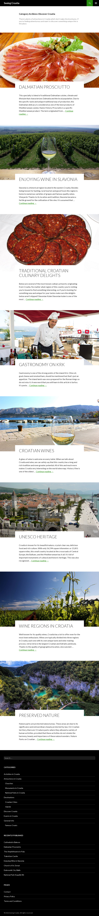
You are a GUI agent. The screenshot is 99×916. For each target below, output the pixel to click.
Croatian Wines (36, 450)
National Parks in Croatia (15, 793)
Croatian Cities (11, 802)
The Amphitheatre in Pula (14, 851)
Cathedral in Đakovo (12, 842)
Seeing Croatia (11, 3)
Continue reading (27, 203)
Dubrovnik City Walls (12, 870)
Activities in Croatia (12, 774)
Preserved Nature (39, 715)
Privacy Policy (9, 896)
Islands (8, 807)
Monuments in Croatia (14, 788)
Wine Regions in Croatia (46, 625)
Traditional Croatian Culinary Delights (43, 273)
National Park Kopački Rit (14, 875)
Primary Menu (96, 3)
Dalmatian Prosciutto (44, 86)
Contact (7, 892)
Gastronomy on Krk (42, 364)
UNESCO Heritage (38, 536)
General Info (9, 821)
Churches (9, 783)
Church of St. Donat (12, 865)
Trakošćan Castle (11, 856)
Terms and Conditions (13, 901)
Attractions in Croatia (12, 779)
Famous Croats (11, 825)
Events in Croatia (11, 816)
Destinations (9, 797)
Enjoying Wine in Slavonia (48, 179)
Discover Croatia (10, 811)
